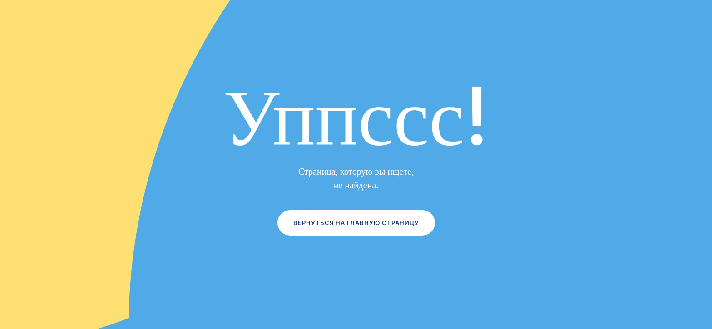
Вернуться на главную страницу (356, 222)
